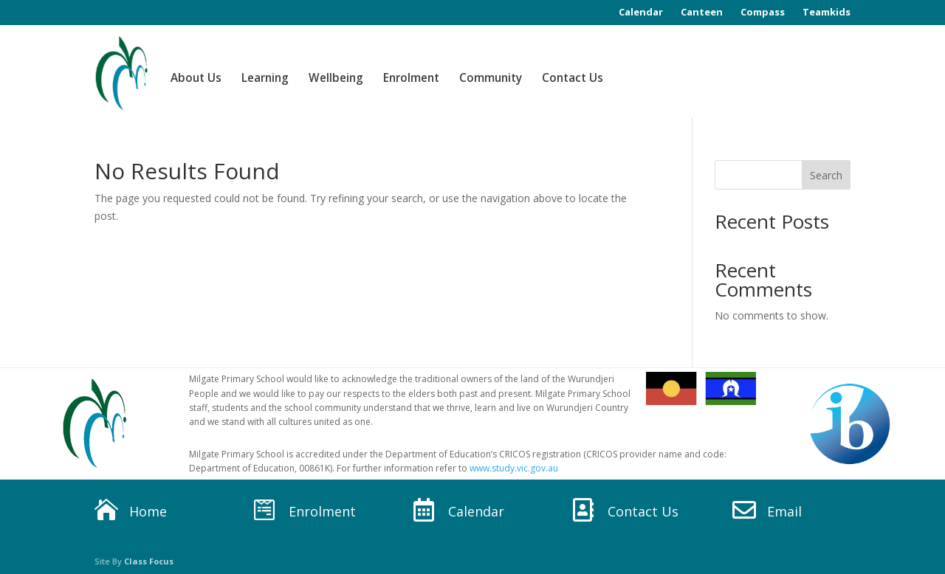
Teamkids (826, 11)
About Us (196, 78)
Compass (762, 11)
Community (490, 78)
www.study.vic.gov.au (514, 468)
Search (826, 175)
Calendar (641, 11)
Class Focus (148, 561)
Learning (265, 78)
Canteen (702, 11)
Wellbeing (336, 78)
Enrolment (411, 78)
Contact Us (572, 78)
